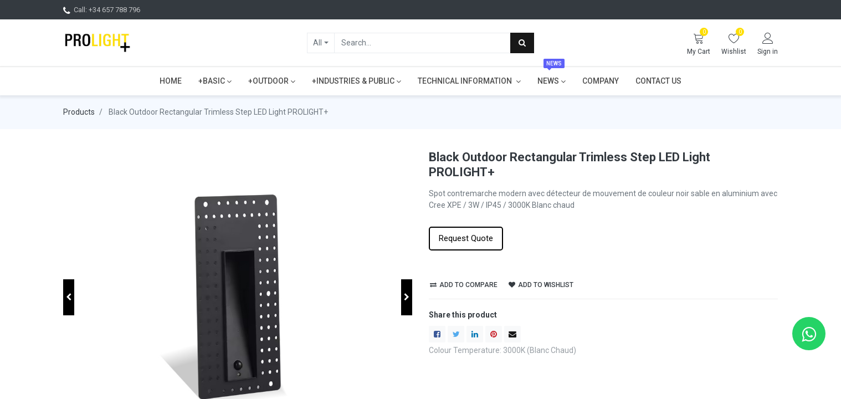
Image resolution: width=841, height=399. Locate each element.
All (317, 42)
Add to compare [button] (464, 285)
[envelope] (512, 334)
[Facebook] (437, 334)
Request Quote (466, 238)
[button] (68, 297)
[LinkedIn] (474, 334)
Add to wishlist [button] (541, 285)
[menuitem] (170, 81)
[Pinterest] (493, 334)
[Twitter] (456, 334)
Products (79, 112)
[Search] (522, 43)
